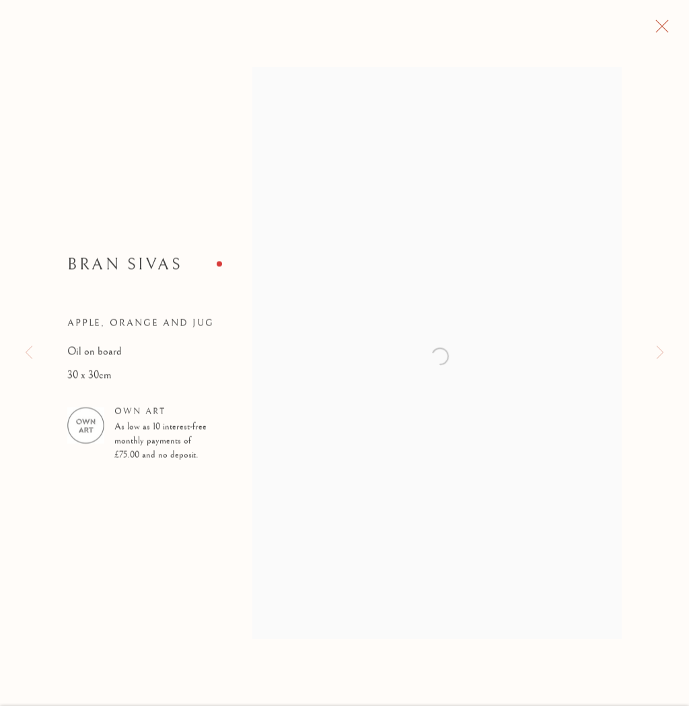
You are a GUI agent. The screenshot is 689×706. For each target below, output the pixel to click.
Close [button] (678, 30)
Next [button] (660, 353)
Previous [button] (29, 353)
